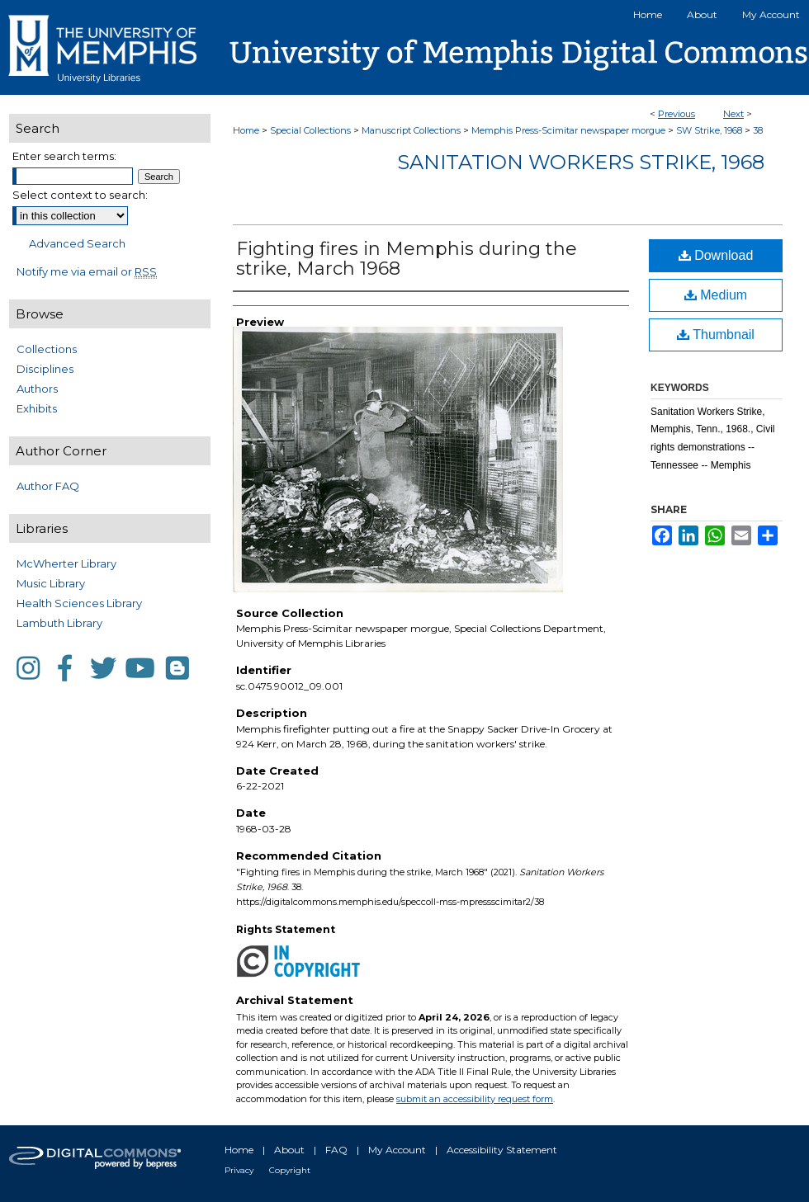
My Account (397, 1149)
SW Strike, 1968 (709, 130)
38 (758, 130)
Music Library (51, 583)
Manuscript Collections (411, 130)
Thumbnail (716, 335)
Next (733, 114)
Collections (47, 349)
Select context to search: (80, 194)
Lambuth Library (59, 622)
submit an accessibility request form (474, 1099)
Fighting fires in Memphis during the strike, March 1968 (406, 259)
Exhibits (37, 408)
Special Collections (310, 130)
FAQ (336, 1149)
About (289, 1149)
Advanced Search (77, 243)
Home (246, 130)
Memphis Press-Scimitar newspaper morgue (568, 130)
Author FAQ (48, 486)
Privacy (239, 1170)
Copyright (289, 1170)
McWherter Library (66, 563)
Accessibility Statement (502, 1149)
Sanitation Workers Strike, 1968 (580, 162)
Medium (715, 295)
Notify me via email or (87, 271)
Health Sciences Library (79, 603)
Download (716, 255)
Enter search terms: (64, 156)
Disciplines (45, 368)
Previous (676, 114)
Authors (37, 388)
